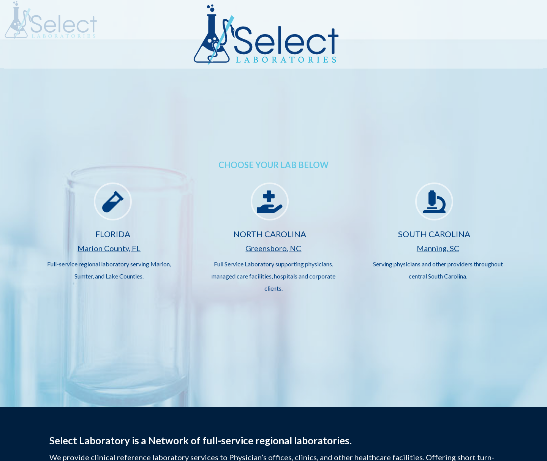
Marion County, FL (109, 248)
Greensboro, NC (273, 248)
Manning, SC (438, 248)
